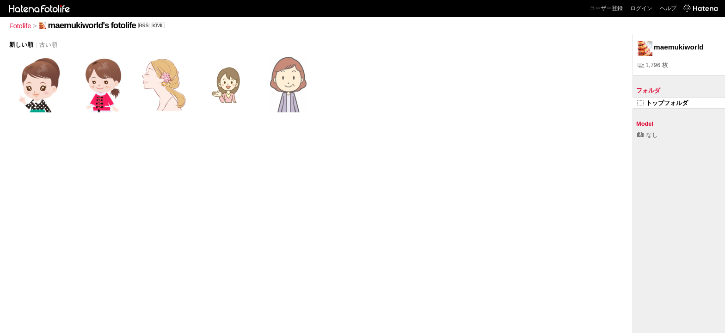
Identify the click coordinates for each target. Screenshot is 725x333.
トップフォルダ (662, 102)
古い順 (48, 44)
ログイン (641, 8)
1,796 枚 (653, 65)
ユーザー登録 (606, 8)
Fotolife (20, 26)
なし (647, 134)
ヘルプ (668, 8)
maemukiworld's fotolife (92, 25)
